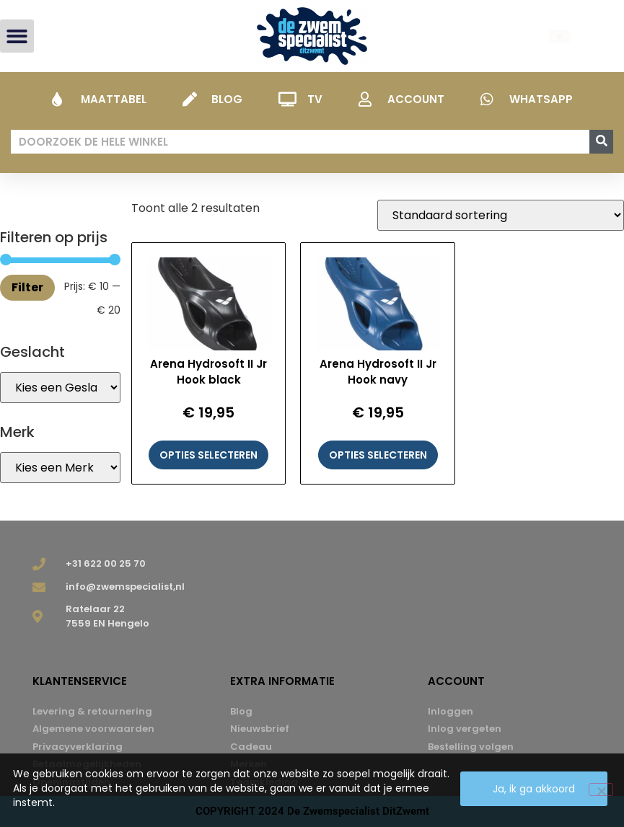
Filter (27, 287)
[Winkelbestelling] (500, 215)
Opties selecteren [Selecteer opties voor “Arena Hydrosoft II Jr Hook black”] (208, 455)
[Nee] (601, 789)
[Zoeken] (601, 142)
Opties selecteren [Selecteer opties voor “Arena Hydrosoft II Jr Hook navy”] (378, 455)
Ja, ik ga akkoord (534, 789)
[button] (17, 36)
